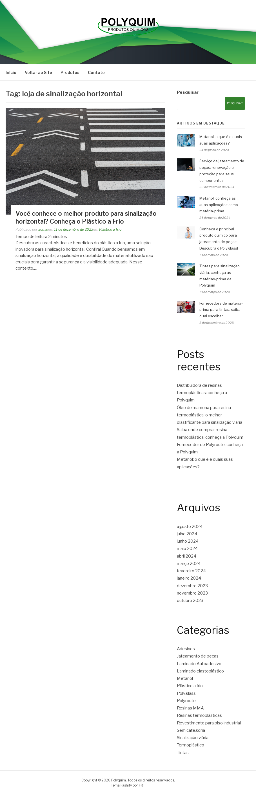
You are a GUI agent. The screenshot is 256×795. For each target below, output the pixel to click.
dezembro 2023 (192, 585)
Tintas (183, 752)
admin (43, 229)
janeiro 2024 (189, 578)
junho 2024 (188, 541)
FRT (142, 785)
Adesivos (186, 648)
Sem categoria (191, 730)
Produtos (70, 72)
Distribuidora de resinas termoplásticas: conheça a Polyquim (202, 393)
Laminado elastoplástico (200, 671)
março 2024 (189, 563)
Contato (96, 72)
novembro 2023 (192, 593)
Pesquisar (188, 92)
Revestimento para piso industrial (209, 723)
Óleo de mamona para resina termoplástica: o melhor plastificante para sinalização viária (209, 415)
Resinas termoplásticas (199, 715)
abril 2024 (186, 556)
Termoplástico (190, 745)
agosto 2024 (189, 526)
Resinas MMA (190, 708)
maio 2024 (187, 548)
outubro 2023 (190, 600)
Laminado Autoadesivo (199, 663)
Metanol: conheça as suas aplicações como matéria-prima (218, 204)
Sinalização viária (192, 737)
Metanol (185, 678)
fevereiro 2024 (191, 570)
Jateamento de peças (198, 656)
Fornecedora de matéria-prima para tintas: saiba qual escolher (221, 309)
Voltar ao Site (38, 72)
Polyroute (186, 700)
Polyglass (186, 693)
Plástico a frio (110, 229)
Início (11, 72)
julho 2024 (187, 533)
